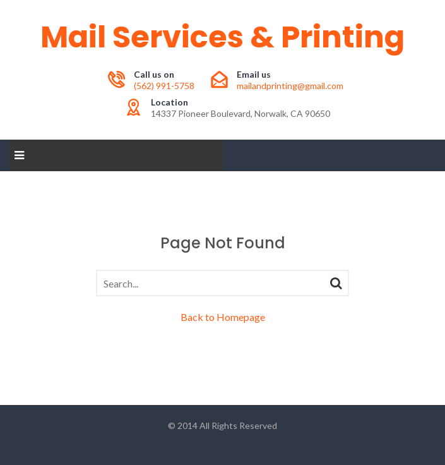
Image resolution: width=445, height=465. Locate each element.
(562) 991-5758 (164, 85)
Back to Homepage (223, 317)
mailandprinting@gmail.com (290, 85)
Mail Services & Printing (222, 37)
